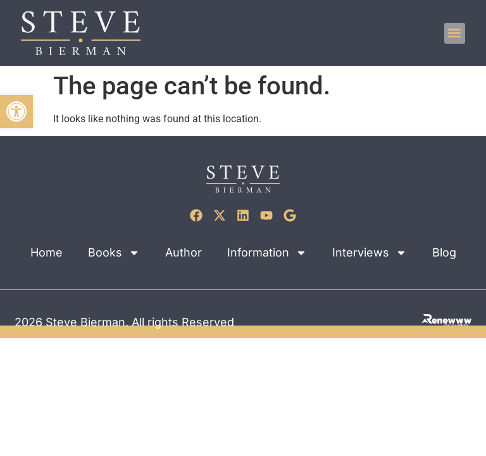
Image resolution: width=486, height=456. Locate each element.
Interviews (369, 253)
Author (183, 252)
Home (46, 252)
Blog (444, 252)
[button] (16, 111)
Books (114, 253)
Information (267, 253)
